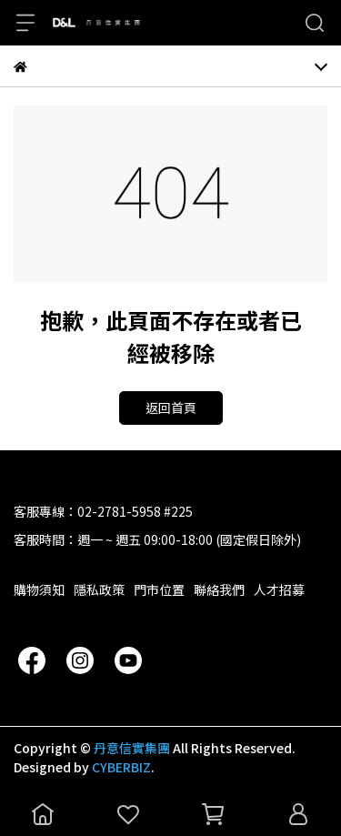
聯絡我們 (219, 589)
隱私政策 (99, 589)
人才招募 (279, 589)
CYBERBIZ (121, 767)
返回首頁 (170, 407)
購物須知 (39, 589)
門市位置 (159, 589)
